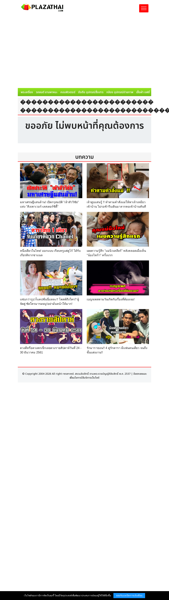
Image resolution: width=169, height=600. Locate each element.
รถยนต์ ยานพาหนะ (46, 92)
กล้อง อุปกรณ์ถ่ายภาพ (119, 92)
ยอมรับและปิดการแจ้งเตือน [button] (129, 595)
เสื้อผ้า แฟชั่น (143, 92)
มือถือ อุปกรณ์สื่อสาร (90, 92)
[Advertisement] (34, 51)
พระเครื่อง (27, 92)
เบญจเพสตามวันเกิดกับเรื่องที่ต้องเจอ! (111, 299)
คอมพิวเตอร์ (67, 92)
